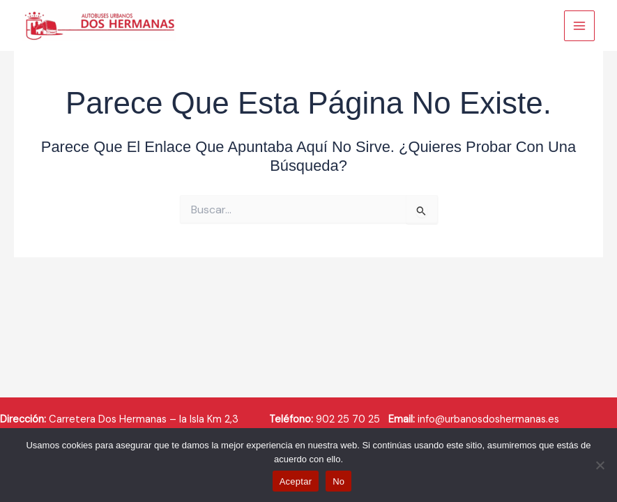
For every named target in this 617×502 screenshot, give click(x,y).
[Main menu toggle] (579, 25)
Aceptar (296, 481)
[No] (600, 465)
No (338, 481)
